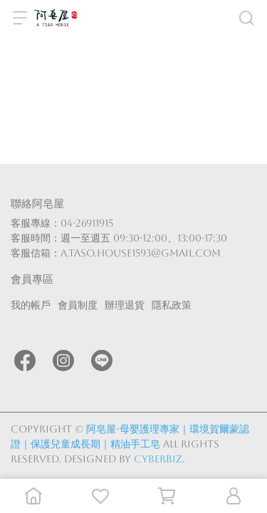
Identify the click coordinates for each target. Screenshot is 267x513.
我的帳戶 (31, 305)
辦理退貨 (125, 305)
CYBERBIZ (158, 459)
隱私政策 (172, 305)
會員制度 (78, 305)
